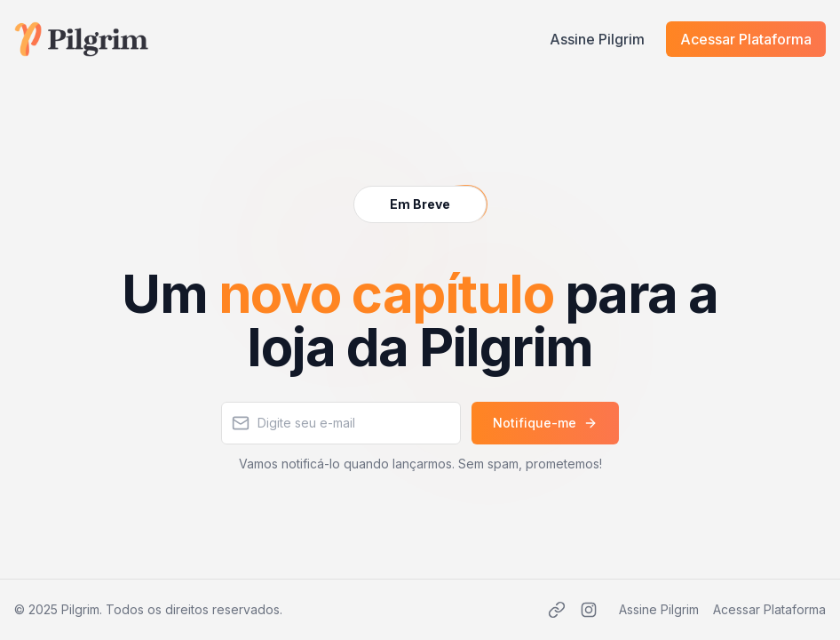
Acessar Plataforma (746, 39)
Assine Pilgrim (597, 39)
